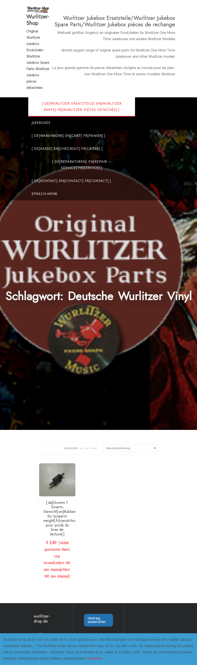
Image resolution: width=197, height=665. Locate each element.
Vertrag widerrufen (97, 620)
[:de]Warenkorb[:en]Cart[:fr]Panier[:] (69, 135)
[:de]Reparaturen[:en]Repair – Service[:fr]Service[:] (81, 164)
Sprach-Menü (44, 193)
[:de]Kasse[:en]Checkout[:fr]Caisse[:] (67, 148)
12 (81, 448)
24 (86, 448)
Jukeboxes (41, 122)
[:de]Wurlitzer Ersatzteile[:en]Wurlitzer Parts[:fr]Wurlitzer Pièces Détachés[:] (82, 106)
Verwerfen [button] (94, 658)
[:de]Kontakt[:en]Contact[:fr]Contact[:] (71, 180)
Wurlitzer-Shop (37, 20)
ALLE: (94, 448)
